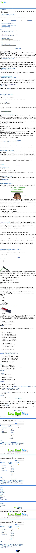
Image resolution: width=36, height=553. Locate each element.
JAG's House (1, 497)
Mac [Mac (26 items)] (15, 443)
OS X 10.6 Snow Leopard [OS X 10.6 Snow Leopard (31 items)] (8, 445)
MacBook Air (22, 386)
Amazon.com (1, 502)
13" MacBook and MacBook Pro (16, 386)
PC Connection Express (3, 504)
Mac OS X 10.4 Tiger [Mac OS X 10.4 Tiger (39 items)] (10, 444)
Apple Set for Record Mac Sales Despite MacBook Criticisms (9, 25)
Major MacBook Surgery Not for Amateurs (7, 27)
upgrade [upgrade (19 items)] (15, 483)
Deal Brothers (1, 494)
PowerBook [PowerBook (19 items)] (22, 482)
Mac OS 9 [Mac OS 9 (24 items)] (2, 444)
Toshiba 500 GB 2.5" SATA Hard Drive (6, 44)
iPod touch (8, 388)
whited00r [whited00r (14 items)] (17, 483)
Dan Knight (11, 15)
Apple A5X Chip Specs (4, 433)
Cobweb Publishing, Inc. (16, 402)
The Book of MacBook (4, 123)
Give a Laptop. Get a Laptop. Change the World (7, 39)
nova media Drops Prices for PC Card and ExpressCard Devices (9, 45)
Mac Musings (12, 465)
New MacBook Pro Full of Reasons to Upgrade (6, 138)
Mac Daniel (12, 470)
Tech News (10, 438)
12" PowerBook (7, 353)
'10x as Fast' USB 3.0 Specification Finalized (5, 222)
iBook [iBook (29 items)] (23, 442)
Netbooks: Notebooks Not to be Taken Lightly (6, 176)
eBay (0, 506)
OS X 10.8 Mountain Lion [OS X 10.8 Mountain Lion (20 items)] (17, 482)
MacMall (1, 364)
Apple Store (2, 164)
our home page (5, 397)
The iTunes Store (2, 503)
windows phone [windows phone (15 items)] (21, 483)
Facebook (3, 389)
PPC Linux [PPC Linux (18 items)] (4, 483)
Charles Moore (5, 15)
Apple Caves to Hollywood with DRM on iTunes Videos (18, 17)
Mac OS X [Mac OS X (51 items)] (5, 444)
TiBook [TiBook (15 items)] (14, 483)
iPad (3, 388)
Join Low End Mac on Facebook (18, 410)
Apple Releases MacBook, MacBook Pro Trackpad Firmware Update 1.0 (10, 34)
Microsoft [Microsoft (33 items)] (3, 445)
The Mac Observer (2, 491)
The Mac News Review (13, 20)
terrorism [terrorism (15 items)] (12, 483)
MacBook (17, 353)
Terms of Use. (5, 408)
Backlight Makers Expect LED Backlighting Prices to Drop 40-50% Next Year (10, 40)
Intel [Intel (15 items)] (2, 443)
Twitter (7, 389)
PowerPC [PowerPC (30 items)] (1, 446)
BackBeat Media (10, 511)
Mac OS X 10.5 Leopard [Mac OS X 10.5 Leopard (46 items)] (18, 444)
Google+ (10, 389)
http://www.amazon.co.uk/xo (11, 213)
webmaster (7, 405)
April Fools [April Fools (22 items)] (5, 442)
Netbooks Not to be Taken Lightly (6, 38)
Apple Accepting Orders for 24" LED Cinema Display (8, 35)
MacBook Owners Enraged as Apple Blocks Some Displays (8, 68)
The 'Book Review (3, 9)
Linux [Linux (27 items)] (14, 443)
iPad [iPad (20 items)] (5, 443)
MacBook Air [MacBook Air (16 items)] (20, 443)
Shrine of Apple (2, 488)
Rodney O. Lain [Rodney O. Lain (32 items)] (7, 446)
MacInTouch (1, 489)
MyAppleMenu (2, 490)
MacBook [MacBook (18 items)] (17, 443)
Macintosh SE (7, 392)
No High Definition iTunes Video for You (6, 17)
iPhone (5, 388)
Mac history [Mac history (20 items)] (22, 443)
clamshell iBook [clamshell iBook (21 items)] (9, 442)
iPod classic (10, 388)
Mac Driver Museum (2, 496)
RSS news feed (16, 389)
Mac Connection (2, 370)
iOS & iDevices (12, 434)
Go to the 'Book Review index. (18, 398)
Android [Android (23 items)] (1, 442)
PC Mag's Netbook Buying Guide (5, 179)
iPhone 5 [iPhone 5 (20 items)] (13, 443)
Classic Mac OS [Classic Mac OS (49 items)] (13, 442)
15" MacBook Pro (30, 386)
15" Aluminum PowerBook (12, 353)
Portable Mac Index (15, 329)
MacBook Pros (8, 52)
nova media (2, 325)
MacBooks (4, 52)
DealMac (1, 495)
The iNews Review (29, 20)
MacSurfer (1, 487)
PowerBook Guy (2, 381)
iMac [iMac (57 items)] (1, 443)
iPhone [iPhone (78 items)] (7, 443)
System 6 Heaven (2, 498)
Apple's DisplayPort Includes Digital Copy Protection (8, 23)
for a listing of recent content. (10, 397)
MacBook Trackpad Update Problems (6, 26)
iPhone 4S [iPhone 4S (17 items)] (11, 443)
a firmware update (8, 88)
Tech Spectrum (12, 430)
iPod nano (13, 388)
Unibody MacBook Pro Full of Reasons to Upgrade (7, 31)
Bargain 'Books (2, 46)
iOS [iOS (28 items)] (3, 443)
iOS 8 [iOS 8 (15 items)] (4, 443)
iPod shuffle (17, 388)
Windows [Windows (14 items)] (19, 483)
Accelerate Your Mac (2, 492)
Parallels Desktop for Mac (3, 505)
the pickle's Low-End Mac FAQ (3, 499)
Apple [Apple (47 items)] (3, 442)
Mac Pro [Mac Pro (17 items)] (1, 482)
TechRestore (2, 373)
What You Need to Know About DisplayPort (6, 76)
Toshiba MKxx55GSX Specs (4, 304)
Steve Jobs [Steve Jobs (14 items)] (10, 483)
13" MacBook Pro (26, 386)
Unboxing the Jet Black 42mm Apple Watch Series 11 (4, 431)
